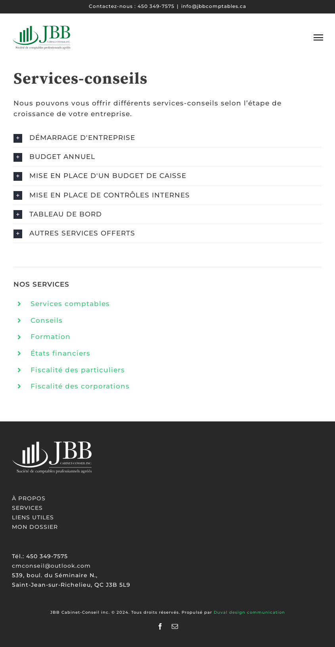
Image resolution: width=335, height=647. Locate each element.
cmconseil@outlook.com (51, 565)
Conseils (47, 321)
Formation (51, 337)
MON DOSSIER (35, 526)
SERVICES (27, 507)
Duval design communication (249, 612)
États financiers (60, 354)
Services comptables (70, 304)
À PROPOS (29, 498)
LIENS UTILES (33, 517)
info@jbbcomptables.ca (213, 6)
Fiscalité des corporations (80, 386)
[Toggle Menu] (318, 37)
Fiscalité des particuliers (78, 370)
